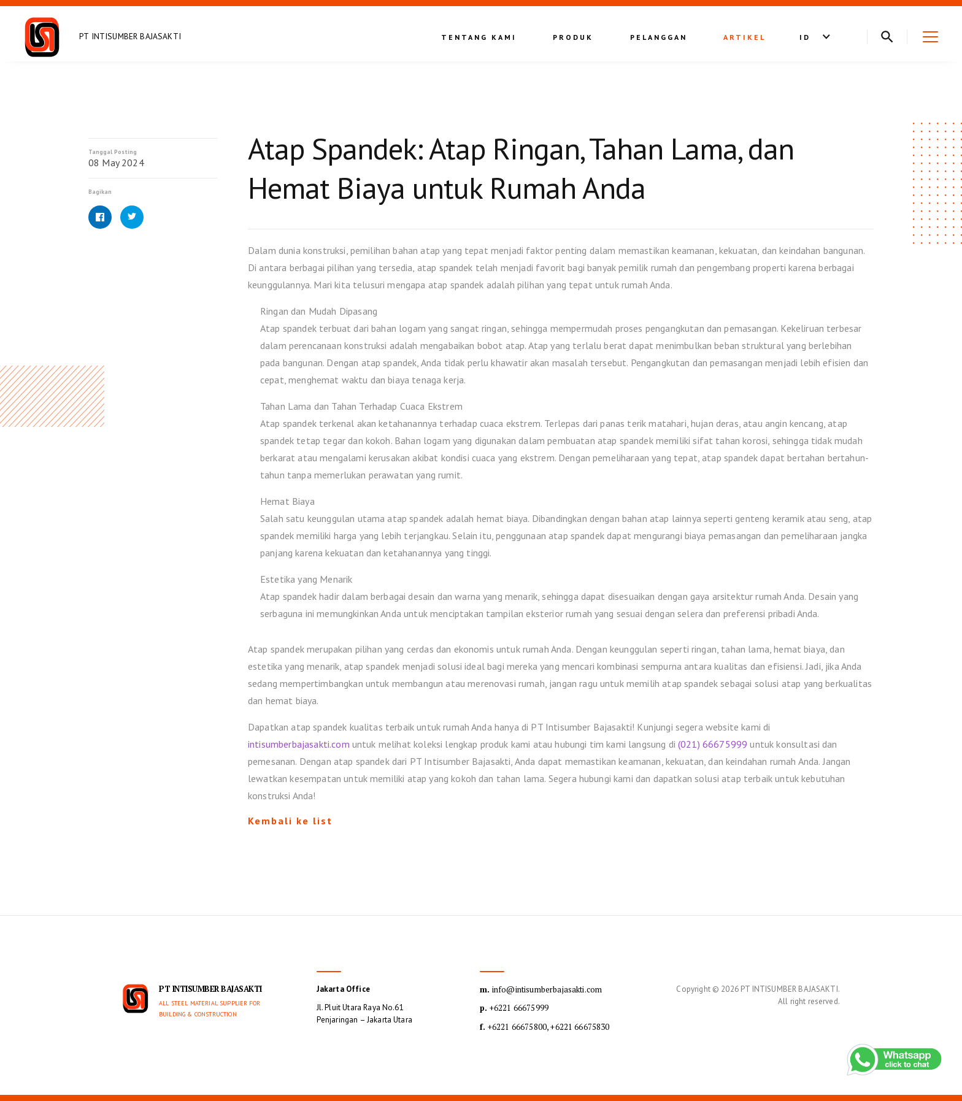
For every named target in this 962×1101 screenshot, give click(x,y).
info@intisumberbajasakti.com (541, 989)
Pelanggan (658, 37)
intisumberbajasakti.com (299, 744)
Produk (573, 37)
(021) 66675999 (712, 744)
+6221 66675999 (514, 1007)
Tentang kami (479, 37)
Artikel (744, 37)
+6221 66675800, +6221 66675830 (544, 1026)
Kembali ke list (290, 821)
